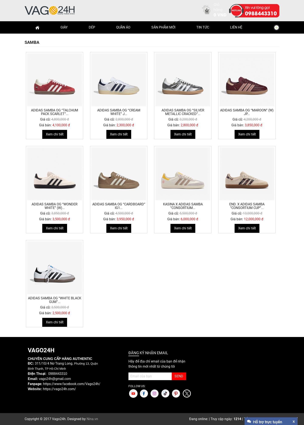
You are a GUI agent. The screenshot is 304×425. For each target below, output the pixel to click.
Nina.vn (92, 419)
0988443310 (261, 13)
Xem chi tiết (54, 134)
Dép (92, 27)
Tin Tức (202, 27)
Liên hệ (236, 27)
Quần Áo (123, 27)
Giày (64, 27)
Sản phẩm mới (163, 27)
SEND (179, 376)
